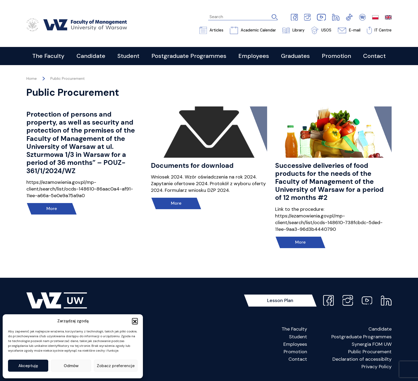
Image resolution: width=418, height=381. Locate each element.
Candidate (380, 329)
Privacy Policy (376, 366)
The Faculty (294, 329)
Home (31, 78)
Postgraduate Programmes (361, 337)
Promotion (295, 351)
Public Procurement (67, 78)
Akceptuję (28, 365)
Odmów (71, 365)
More (51, 208)
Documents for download (192, 165)
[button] (135, 321)
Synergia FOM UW (372, 344)
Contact (297, 359)
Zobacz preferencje (116, 365)
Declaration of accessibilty (362, 359)
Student (298, 337)
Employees (295, 344)
